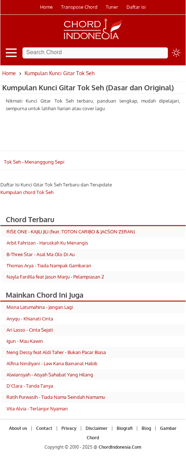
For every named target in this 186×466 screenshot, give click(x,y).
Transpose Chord (79, 7)
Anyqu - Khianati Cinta (30, 319)
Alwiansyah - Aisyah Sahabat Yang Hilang (50, 374)
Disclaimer (97, 428)
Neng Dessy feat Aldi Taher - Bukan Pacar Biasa (56, 352)
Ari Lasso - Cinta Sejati (30, 330)
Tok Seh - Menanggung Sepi (34, 162)
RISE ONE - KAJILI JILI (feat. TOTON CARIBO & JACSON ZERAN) (71, 231)
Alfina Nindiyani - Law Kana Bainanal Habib (52, 363)
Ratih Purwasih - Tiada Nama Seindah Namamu (56, 397)
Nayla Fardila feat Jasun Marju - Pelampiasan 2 (55, 277)
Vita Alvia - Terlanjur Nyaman (37, 408)
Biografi (125, 428)
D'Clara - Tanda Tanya (30, 386)
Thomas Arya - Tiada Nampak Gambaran (49, 265)
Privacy (69, 428)
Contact (44, 428)
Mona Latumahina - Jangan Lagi (40, 307)
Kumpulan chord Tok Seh (26, 192)
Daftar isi (136, 7)
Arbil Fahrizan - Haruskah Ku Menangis (47, 243)
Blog (146, 428)
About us (18, 428)
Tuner (112, 7)
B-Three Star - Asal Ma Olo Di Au (41, 254)
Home (46, 7)
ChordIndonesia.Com (120, 447)
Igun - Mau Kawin (25, 341)
